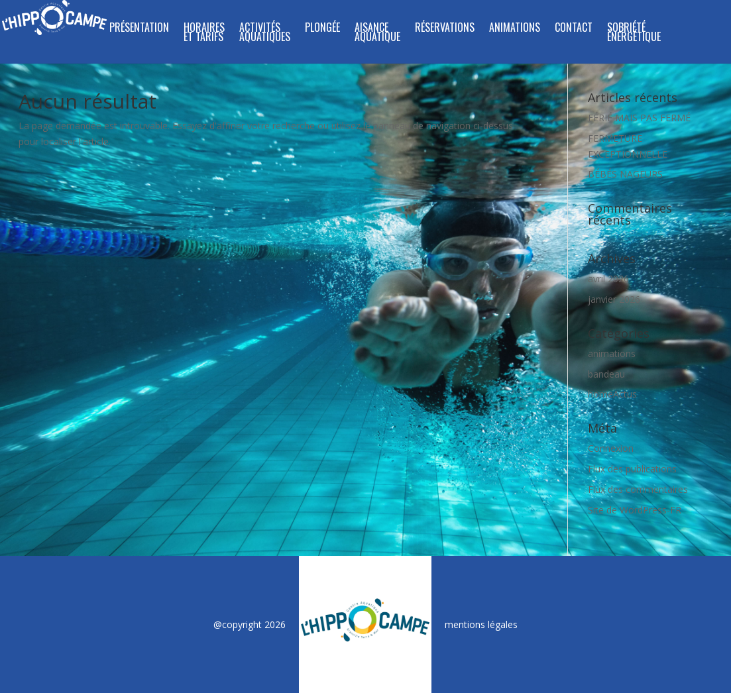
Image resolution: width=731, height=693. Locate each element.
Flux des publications (632, 468)
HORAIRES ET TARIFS (204, 33)
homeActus (612, 394)
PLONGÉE (322, 29)
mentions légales (481, 624)
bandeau (606, 374)
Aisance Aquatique (377, 33)
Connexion (611, 448)
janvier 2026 (614, 299)
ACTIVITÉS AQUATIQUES (264, 33)
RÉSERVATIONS (445, 29)
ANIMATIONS (514, 29)
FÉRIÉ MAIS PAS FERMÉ (639, 117)
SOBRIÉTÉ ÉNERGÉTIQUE (634, 33)
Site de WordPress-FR (634, 510)
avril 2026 (608, 278)
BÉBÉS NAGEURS (625, 174)
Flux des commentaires (638, 489)
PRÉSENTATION (139, 29)
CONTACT (573, 29)
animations (612, 353)
